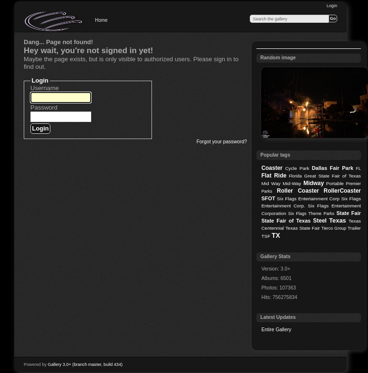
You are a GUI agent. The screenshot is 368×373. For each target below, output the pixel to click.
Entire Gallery (276, 329)
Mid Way (270, 183)
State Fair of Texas (286, 221)
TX (276, 235)
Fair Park (341, 168)
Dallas (319, 168)
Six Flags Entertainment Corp (308, 198)
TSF (265, 236)
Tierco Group (333, 228)
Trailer (354, 228)
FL (358, 168)
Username (44, 88)
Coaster (272, 168)
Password (43, 107)
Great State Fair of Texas (332, 175)
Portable (335, 183)
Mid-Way (292, 183)
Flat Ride (273, 175)
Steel (320, 220)
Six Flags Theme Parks (311, 213)
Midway (313, 183)
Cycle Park (297, 168)
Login (332, 5)
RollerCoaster (342, 190)
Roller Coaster (298, 190)
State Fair (348, 213)
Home (101, 20)
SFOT (268, 198)
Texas (337, 220)
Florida (295, 176)
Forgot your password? (222, 141)
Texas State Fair (302, 228)
